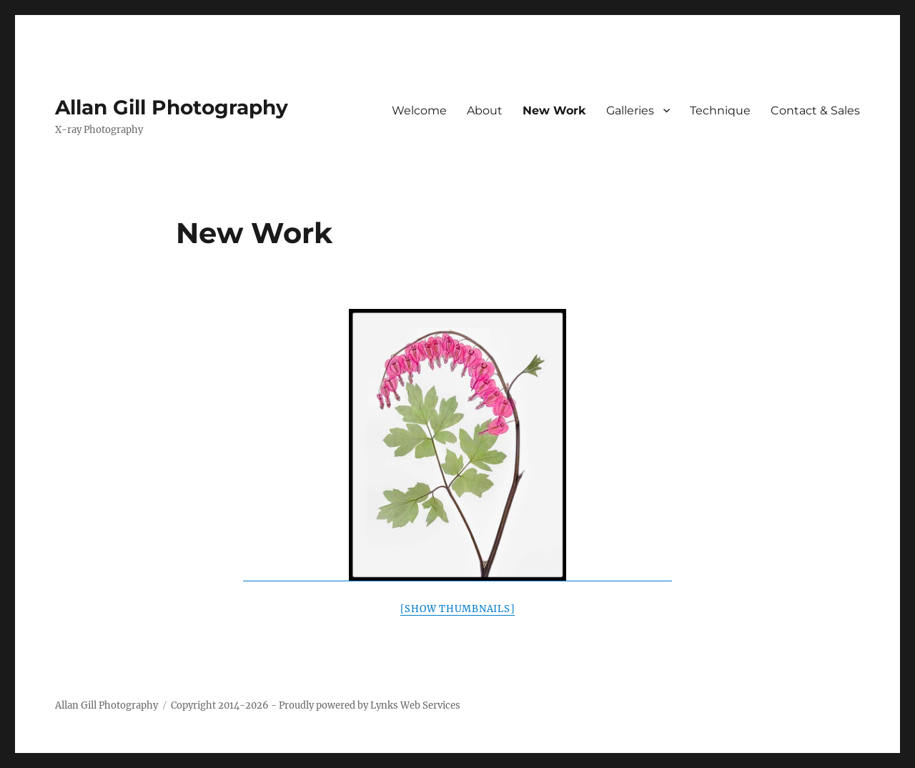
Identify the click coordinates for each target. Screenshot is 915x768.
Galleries (630, 110)
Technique (720, 110)
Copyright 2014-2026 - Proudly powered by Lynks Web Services (315, 705)
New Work (554, 110)
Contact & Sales (815, 110)
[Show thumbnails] (457, 609)
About (485, 110)
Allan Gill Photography (171, 107)
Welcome (419, 110)
